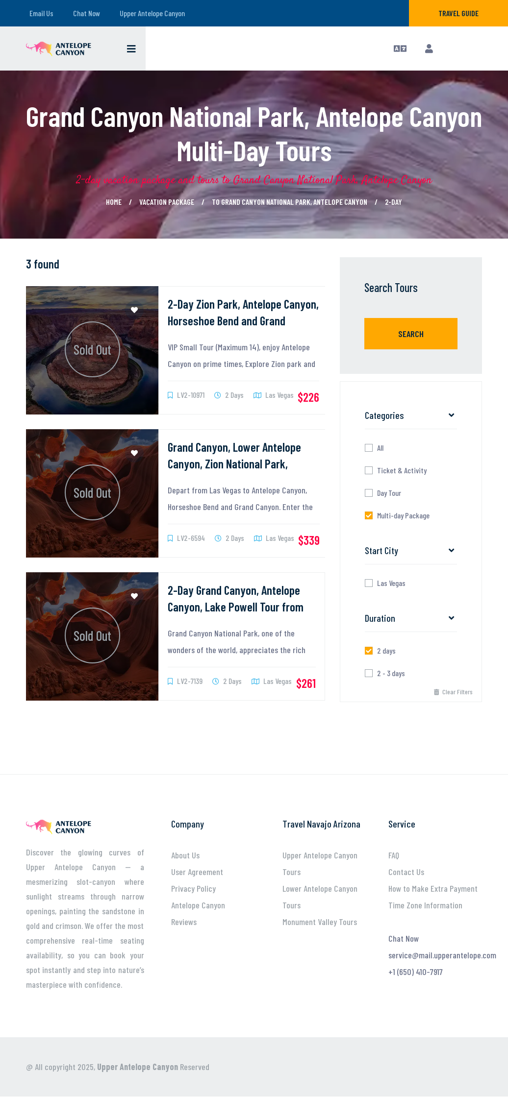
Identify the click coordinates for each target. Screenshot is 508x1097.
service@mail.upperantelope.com (442, 955)
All (380, 448)
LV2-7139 (185, 680)
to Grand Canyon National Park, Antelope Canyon (289, 201)
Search (411, 333)
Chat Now (86, 13)
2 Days (229, 394)
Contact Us (406, 871)
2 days (386, 651)
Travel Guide (458, 13)
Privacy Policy (193, 888)
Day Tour (389, 493)
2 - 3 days (391, 673)
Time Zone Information (425, 905)
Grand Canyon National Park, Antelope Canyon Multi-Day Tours (254, 132)
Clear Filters (453, 691)
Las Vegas (274, 394)
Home (114, 201)
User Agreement (197, 871)
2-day (393, 201)
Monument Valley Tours (319, 921)
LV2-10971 (186, 394)
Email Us (41, 13)
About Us (185, 855)
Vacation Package (166, 201)
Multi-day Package (403, 515)
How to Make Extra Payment (433, 888)
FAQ (393, 855)
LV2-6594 (186, 537)
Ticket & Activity (402, 470)
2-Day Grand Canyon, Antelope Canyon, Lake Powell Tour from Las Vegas (236, 607)
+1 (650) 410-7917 (415, 971)
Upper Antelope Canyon (152, 13)
